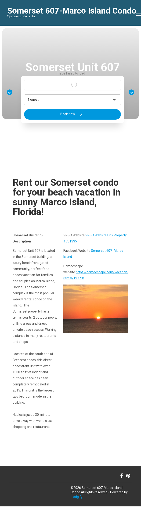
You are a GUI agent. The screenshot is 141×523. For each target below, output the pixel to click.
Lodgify (77, 497)
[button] (72, 99)
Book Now (72, 114)
